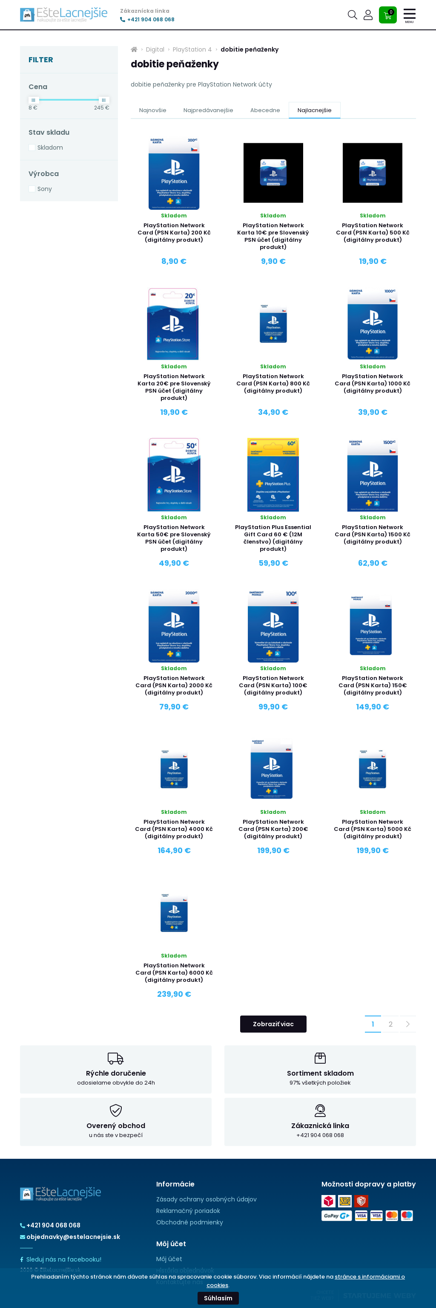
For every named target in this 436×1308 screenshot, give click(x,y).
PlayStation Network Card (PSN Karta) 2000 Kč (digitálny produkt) (173, 685)
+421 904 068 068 (147, 19)
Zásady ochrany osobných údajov (206, 1199)
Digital (155, 49)
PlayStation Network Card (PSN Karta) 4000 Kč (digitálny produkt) (174, 829)
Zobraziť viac (273, 1024)
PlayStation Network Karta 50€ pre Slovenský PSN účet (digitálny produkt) (174, 538)
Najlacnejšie (315, 110)
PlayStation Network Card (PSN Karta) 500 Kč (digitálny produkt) (373, 232)
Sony (44, 189)
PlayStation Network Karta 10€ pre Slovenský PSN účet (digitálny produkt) (273, 236)
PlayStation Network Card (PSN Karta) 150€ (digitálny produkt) (372, 685)
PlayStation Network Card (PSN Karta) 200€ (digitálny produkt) (273, 829)
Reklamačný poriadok (188, 1211)
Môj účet (169, 1259)
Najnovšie (152, 110)
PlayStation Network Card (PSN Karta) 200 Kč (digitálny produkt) (174, 232)
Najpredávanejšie (208, 110)
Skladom (50, 147)
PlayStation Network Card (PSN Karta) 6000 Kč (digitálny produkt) (174, 972)
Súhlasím (218, 1298)
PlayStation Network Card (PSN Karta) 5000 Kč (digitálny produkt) (372, 829)
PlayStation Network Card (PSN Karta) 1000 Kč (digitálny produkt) (372, 383)
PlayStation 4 (192, 49)
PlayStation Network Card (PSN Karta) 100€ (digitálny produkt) (273, 685)
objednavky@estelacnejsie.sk (70, 1237)
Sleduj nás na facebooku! (60, 1259)
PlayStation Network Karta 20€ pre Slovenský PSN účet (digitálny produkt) (174, 387)
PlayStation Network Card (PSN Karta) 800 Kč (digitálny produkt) (273, 383)
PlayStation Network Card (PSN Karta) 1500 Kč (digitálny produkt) (372, 534)
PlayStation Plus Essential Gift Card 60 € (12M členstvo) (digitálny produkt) (273, 538)
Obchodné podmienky (189, 1222)
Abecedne (265, 110)
